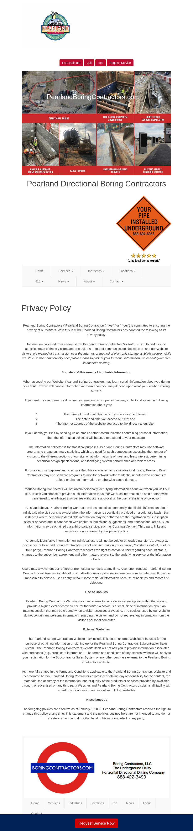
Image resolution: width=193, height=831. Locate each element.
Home (39, 271)
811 (39, 281)
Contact (116, 281)
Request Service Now (96, 823)
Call (89, 62)
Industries (96, 271)
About (89, 281)
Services (65, 271)
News (63, 281)
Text (100, 62)
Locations (127, 271)
